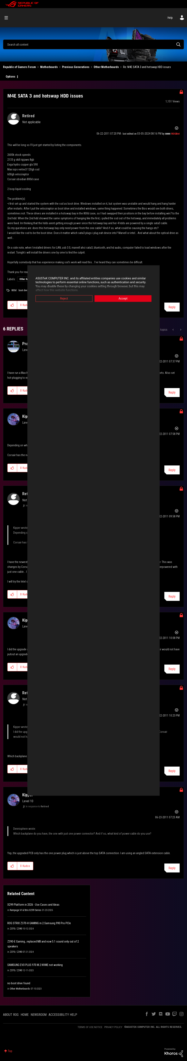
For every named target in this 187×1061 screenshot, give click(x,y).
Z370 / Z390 (16, 928)
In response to (37, 806)
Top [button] (10, 1051)
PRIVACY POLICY (113, 1027)
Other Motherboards (106, 67)
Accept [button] (123, 298)
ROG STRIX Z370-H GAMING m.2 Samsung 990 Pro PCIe (39, 923)
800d (14, 290)
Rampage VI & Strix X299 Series (25, 910)
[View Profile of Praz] (26, 343)
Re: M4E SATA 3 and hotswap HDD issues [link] (147, 67)
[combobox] (93, 44)
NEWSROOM (39, 1015)
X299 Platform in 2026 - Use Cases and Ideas (33, 904)
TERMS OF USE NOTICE (90, 1027)
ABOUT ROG (11, 1015)
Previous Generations (75, 67)
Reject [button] (64, 298)
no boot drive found (18, 983)
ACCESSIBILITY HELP (63, 1015)
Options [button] (10, 76)
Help (170, 17)
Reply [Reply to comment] (172, 392)
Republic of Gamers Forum (19, 67)
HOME (25, 1015)
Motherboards (49, 67)
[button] (12, 305)
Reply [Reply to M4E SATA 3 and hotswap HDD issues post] (172, 307)
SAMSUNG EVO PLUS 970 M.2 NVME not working (35, 965)
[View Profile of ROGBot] (175, 133)
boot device (24, 290)
